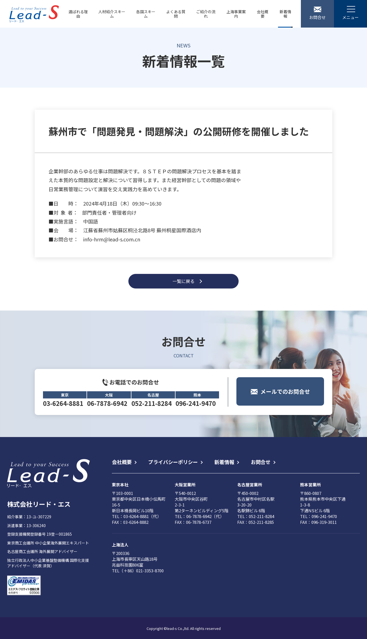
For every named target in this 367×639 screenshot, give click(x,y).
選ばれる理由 (78, 14)
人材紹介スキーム (111, 14)
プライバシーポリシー (173, 461)
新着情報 (285, 14)
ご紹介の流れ (205, 14)
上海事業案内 (236, 14)
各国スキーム (145, 14)
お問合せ (261, 461)
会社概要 (262, 14)
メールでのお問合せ (285, 398)
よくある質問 (175, 14)
